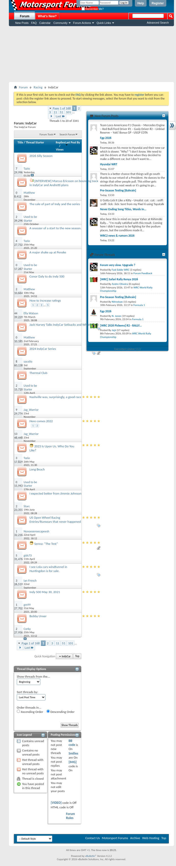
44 (15, 313)
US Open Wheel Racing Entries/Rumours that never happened (55, 520)
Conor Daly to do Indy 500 (46, 276)
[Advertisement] (91, 54)
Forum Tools (46, 134)
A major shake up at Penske (47, 252)
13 (15, 434)
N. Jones (116, 316)
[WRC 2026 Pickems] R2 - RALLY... (121, 325)
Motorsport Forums (115, 838)
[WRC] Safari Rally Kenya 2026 (119, 279)
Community (60, 22)
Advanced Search (158, 22)
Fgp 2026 (105, 138)
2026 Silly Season (40, 156)
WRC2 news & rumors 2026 (117, 235)
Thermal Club (38, 373)
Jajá (114, 330)
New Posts (22, 22)
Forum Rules (70, 816)
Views (59, 149)
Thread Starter (35, 142)
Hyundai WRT (108, 164)
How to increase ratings (45, 300)
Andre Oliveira (120, 284)
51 (61, 112)
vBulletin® (91, 856)
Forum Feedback (143, 273)
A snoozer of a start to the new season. (55, 228)
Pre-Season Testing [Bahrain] (118, 190)
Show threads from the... (33, 676)
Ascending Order (30, 712)
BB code (72, 743)
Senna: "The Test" (46, 544)
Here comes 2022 (41, 421)
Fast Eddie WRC (120, 269)
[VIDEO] (56, 803)
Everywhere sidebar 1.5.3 (128, 349)
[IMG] (73, 762)
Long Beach (37, 469)
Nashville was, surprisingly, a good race (55, 397)
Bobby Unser (38, 616)
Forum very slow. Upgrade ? (117, 265)
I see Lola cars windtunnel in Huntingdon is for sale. (48, 569)
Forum (24, 16)
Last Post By (72, 143)
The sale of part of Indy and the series (54, 204)
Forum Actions (82, 22)
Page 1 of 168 (62, 108)
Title (20, 142)
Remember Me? (93, 9)
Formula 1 (139, 305)
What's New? (47, 16)
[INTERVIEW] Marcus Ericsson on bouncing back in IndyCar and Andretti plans (63, 183)
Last (60, 116)
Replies (60, 142)
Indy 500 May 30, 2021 (44, 592)
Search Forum (67, 134)
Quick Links (104, 22)
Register (158, 3)
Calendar (45, 22)
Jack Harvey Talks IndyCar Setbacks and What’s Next (64, 324)
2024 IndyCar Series (42, 349)
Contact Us (92, 838)
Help (140, 3)
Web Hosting (150, 838)
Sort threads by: (27, 692)
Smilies (73, 753)
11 (55, 112)
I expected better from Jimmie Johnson (55, 493)
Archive (135, 838)
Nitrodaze (117, 301)
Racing (38, 87)
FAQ (34, 22)
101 (68, 112)
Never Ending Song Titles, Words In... (123, 209)
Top (77, 656)
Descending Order (60, 712)
